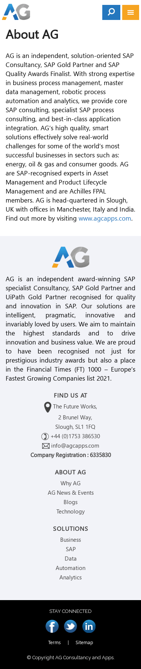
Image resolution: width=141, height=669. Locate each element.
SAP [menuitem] (71, 549)
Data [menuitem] (71, 558)
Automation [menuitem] (70, 567)
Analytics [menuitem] (70, 577)
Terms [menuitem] (54, 642)
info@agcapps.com (70, 445)
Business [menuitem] (70, 539)
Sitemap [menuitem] (84, 642)
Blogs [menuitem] (70, 502)
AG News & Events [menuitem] (71, 492)
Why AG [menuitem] (70, 483)
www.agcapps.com (105, 218)
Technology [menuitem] (70, 511)
